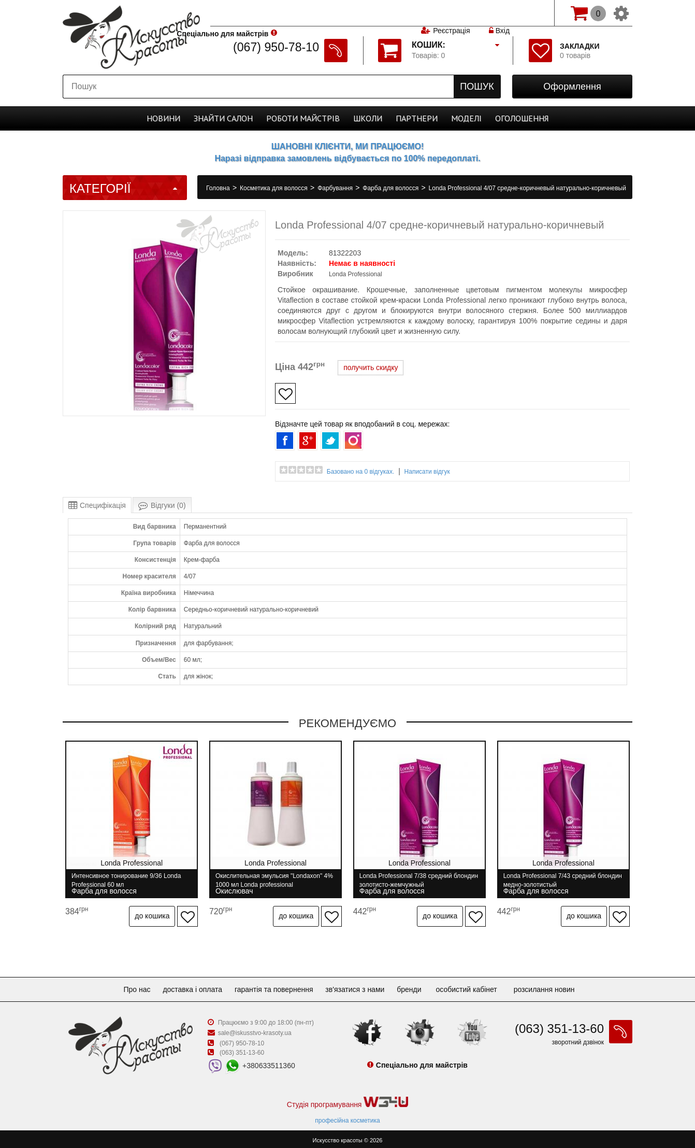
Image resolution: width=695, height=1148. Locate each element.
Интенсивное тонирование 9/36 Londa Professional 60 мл (126, 880)
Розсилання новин (554, 986)
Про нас (128, 986)
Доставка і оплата (188, 986)
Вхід (499, 13)
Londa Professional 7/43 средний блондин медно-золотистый (552, 880)
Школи (367, 118)
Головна (218, 188)
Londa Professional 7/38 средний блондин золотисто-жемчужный (407, 880)
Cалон (223, 118)
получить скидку (370, 367)
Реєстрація (451, 13)
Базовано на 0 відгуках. (361, 471)
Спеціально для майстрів (259, 12)
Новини (163, 118)
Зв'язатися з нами (358, 986)
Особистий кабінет (476, 986)
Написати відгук (427, 471)
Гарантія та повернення (274, 986)
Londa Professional (355, 274)
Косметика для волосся (274, 188)
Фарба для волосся (391, 188)
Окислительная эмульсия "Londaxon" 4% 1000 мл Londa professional (269, 880)
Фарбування (335, 188)
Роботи (303, 118)
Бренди (417, 986)
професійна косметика (347, 1117)
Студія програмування (347, 1100)
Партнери (417, 118)
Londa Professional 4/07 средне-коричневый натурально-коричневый (527, 188)
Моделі (466, 118)
